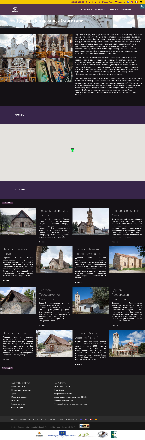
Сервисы (112, 9)
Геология (15, 400)
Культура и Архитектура (63, 400)
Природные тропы (18, 404)
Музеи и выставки (18, 386)
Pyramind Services (52, 427)
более (42, 242)
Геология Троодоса (62, 386)
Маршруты (120, 2)
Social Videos (107, 2)
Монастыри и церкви (19, 397)
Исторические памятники (21, 390)
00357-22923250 (77, 2)
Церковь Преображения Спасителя (49, 294)
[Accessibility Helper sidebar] (142, 6)
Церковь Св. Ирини (16, 333)
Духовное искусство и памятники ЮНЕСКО (71, 397)
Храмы (13, 393)
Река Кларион (59, 390)
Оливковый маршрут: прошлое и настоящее (71, 404)
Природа (99, 9)
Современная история (63, 393)
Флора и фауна (17, 407)
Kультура (85, 9)
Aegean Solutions (35, 427)
